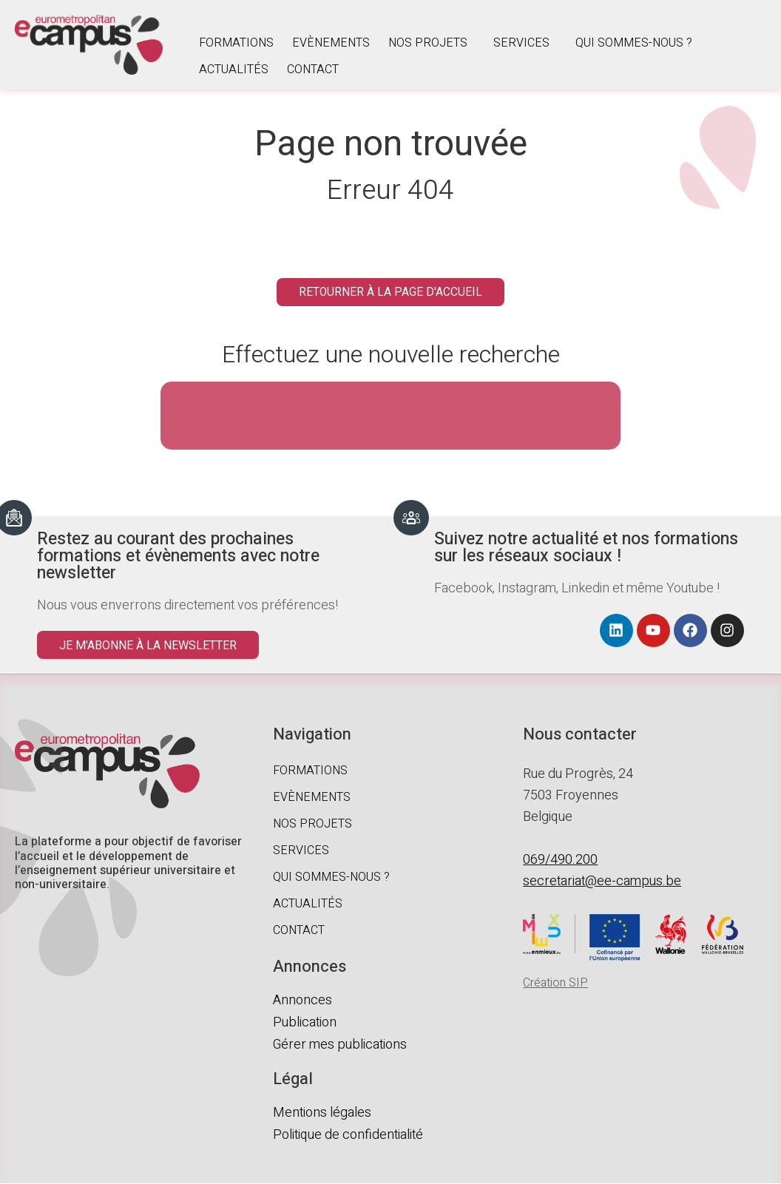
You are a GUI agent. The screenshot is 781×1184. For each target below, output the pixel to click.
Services (521, 43)
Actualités (233, 69)
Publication (305, 1023)
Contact (313, 69)
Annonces (302, 1001)
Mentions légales (322, 1113)
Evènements (331, 43)
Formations (236, 43)
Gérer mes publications (340, 1045)
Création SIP (555, 983)
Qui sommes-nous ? (633, 43)
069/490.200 (560, 860)
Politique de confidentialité (348, 1136)
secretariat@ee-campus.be (602, 882)
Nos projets (427, 43)
